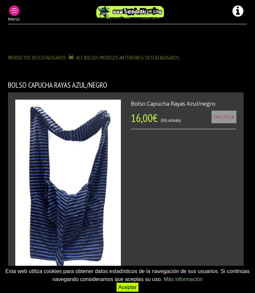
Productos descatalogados (37, 57)
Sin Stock (224, 117)
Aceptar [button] (127, 287)
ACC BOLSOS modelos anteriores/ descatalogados (128, 57)
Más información (183, 279)
